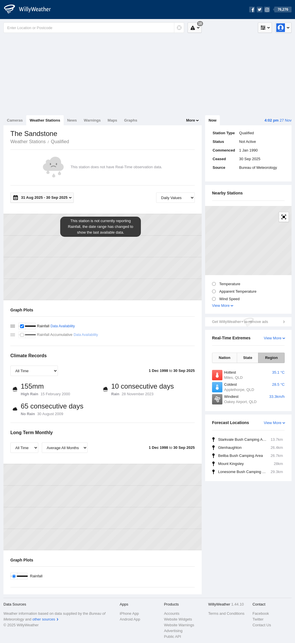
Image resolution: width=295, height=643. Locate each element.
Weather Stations (45, 120)
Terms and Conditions (226, 613)
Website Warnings (179, 625)
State (247, 357)
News (72, 120)
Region (271, 357)
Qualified (60, 141)
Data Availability (62, 326)
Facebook (260, 613)
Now (212, 120)
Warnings (92, 120)
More (190, 120)
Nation (224, 357)
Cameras (15, 120)
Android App (130, 619)
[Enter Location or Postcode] (93, 27)
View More (221, 305)
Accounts (171, 613)
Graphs (130, 120)
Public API (172, 636)
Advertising (173, 631)
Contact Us (261, 625)
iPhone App (129, 613)
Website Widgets (178, 619)
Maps (112, 120)
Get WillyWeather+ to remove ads (240, 321)
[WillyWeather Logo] (30, 9)
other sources (43, 619)
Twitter (257, 619)
